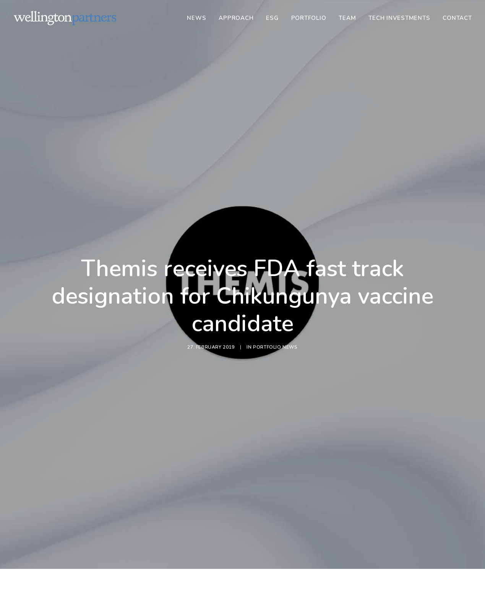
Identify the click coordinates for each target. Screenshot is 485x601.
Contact (457, 18)
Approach (236, 18)
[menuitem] (199, 18)
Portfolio (308, 18)
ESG (272, 18)
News (196, 18)
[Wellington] (65, 18)
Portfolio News (275, 329)
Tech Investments (399, 18)
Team (347, 18)
